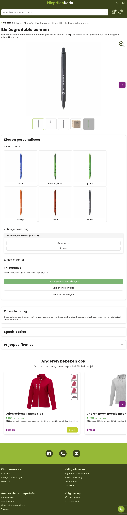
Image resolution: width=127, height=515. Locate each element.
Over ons (5, 472)
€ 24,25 (10, 420)
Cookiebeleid (71, 472)
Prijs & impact (42, 23)
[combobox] (52, 12)
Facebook (72, 492)
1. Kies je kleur (12, 146)
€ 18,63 (91, 420)
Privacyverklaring (73, 468)
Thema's (28, 23)
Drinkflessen (7, 488)
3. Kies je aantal (14, 250)
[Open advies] (121, 509)
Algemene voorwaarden (77, 464)
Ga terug (8, 23)
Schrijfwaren (7, 492)
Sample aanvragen (63, 285)
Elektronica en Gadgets (13, 496)
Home (19, 23)
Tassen (5, 499)
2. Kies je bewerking (16, 220)
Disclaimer (70, 476)
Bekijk (72, 420)
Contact (5, 464)
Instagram (72, 488)
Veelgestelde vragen (12, 468)
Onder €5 (57, 23)
